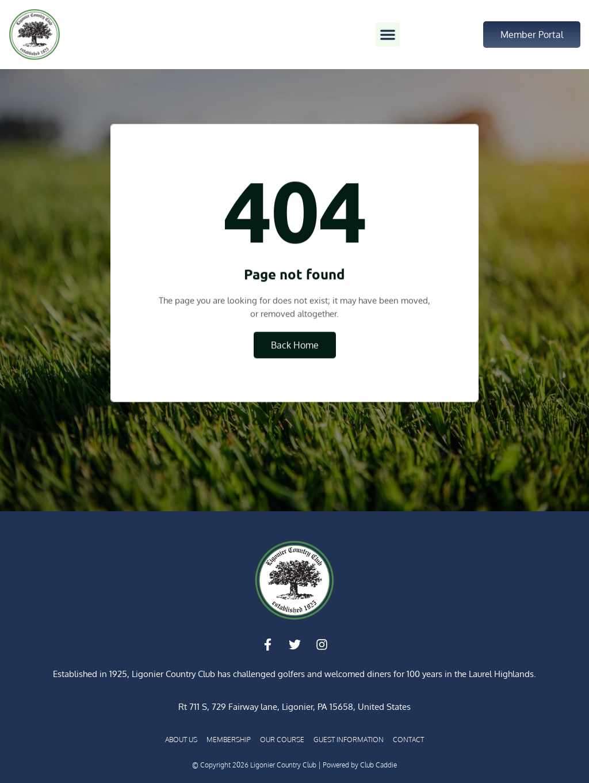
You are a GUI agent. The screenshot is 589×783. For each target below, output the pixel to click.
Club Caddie (378, 765)
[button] (388, 34)
